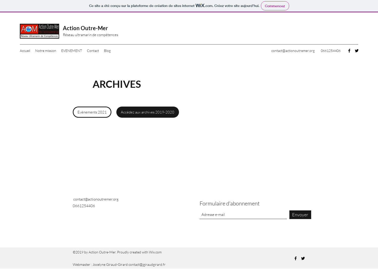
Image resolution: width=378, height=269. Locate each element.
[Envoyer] (300, 214)
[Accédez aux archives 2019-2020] (147, 112)
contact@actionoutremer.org (293, 50)
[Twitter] (356, 50)
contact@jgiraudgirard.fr (147, 264)
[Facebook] (349, 50)
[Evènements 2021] (92, 112)
